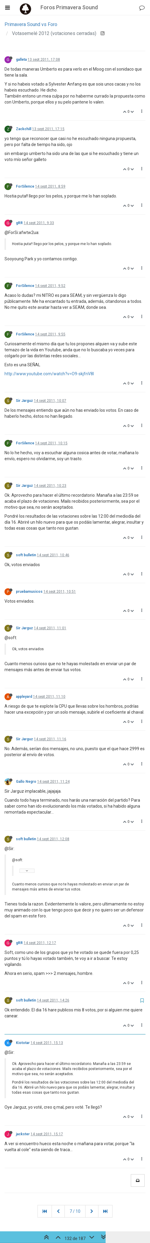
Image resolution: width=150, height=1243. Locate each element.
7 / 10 (75, 1211)
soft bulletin (26, 555)
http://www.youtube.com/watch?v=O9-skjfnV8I (49, 373)
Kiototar (23, 1043)
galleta (21, 59)
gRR (19, 223)
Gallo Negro (26, 781)
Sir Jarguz (24, 401)
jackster (23, 1134)
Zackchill (23, 129)
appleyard (24, 697)
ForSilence (25, 186)
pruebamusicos (29, 591)
